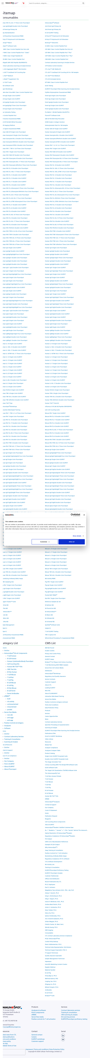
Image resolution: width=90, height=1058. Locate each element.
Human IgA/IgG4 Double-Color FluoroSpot (14, 264)
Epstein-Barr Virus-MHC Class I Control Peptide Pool (16, 92)
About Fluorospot (10, 769)
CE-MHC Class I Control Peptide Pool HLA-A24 (15, 49)
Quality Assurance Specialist (53, 956)
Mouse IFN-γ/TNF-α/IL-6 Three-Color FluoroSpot (15, 449)
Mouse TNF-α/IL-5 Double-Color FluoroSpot (58, 575)
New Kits (47, 690)
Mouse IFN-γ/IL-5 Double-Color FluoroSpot (14, 436)
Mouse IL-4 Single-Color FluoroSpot (56, 559)
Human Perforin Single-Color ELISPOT (12, 390)
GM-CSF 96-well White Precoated (11, 122)
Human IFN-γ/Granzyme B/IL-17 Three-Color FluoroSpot (18, 162)
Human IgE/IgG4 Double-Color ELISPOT (13, 287)
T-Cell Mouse (49, 782)
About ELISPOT (9, 766)
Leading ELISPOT (50, 688)
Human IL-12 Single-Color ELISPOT (11, 357)
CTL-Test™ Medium (7, 76)
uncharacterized (12, 704)
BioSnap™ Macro (6, 43)
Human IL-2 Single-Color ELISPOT (11, 367)
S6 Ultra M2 (4, 621)
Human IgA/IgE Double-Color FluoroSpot (57, 251)
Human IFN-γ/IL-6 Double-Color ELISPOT (57, 221)
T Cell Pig (10, 680)
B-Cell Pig (48, 973)
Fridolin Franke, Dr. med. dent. (54, 924)
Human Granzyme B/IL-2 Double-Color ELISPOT (59, 135)
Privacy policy (6, 1041)
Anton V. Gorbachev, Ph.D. (53, 907)
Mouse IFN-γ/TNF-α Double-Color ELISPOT (57, 439)
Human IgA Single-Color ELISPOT (11, 248)
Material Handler (50, 970)
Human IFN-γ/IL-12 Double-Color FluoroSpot (58, 175)
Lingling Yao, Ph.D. (51, 981)
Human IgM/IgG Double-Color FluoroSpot (14, 337)
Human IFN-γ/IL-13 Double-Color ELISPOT (13, 178)
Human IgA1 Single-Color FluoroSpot (12, 271)
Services (3, 731)
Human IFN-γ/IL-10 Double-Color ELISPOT (57, 165)
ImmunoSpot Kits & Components (15, 653)
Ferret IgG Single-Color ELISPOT (10, 95)
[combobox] (56, 3)
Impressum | (30, 1049)
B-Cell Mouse (49, 793)
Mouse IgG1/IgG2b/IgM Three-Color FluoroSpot (59, 489)
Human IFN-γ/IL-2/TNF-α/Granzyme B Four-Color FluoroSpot (19, 201)
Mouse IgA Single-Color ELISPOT (55, 449)
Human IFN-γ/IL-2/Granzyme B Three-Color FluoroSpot (17, 188)
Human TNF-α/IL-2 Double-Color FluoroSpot (58, 396)
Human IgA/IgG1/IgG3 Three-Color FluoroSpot (59, 258)
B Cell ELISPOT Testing (51, 33)
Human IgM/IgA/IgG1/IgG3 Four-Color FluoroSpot (16, 334)
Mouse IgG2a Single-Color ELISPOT (11, 506)
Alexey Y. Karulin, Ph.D (52, 893)
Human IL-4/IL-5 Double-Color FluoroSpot (13, 380)
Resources (48, 742)
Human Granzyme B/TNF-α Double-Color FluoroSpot (17, 145)
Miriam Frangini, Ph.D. (52, 987)
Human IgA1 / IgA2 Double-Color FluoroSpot (15, 267)
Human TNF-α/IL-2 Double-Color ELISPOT (13, 396)
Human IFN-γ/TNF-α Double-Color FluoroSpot (15, 234)
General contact (37, 1035)
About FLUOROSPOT (51, 693)
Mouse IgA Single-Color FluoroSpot (12, 453)
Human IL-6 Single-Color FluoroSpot (56, 386)
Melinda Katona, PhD (51, 978)
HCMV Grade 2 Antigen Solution (55, 122)
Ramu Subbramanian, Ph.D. (53, 944)
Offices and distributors (52, 879)
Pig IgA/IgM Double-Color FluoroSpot (12, 592)
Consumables (49, 933)
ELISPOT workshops (38, 1039)
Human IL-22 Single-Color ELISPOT (11, 373)
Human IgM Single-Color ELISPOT (55, 327)
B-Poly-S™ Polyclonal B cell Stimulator (13, 39)
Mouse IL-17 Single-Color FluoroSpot (56, 552)
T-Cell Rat (48, 785)
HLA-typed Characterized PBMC (11, 129)
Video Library (49, 739)
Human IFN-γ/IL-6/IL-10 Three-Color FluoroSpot (59, 224)
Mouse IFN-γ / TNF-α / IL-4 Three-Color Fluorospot (16, 413)
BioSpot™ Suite (49, 995)
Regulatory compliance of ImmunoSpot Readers (60, 836)
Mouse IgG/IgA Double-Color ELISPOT (56, 463)
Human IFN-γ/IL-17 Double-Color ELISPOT (13, 181)
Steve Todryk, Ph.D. (51, 910)
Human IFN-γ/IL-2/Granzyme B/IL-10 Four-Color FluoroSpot (62, 188)
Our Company (9, 761)
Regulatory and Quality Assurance (55, 676)
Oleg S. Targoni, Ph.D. (51, 899)
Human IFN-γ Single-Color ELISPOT (55, 148)
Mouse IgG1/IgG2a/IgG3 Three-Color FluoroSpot (59, 476)
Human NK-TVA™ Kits (14, 666)
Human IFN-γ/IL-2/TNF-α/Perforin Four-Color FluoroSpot (61, 201)
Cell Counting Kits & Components (55, 822)
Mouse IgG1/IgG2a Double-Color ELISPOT (57, 469)
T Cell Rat (10, 677)
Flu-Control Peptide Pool (8, 115)
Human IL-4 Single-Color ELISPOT (11, 377)
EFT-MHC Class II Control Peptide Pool (56, 82)
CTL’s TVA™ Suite (6, 82)
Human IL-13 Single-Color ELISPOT (11, 360)
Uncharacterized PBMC (8, 638)
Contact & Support (7, 750)
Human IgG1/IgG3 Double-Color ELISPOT (57, 300)
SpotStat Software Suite (52, 625)
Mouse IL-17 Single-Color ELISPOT (11, 552)
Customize (44, 541)
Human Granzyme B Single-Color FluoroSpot (14, 135)
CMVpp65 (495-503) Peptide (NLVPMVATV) (14, 62)
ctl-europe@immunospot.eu (11, 1027)
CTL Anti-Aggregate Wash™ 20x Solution (13, 69)
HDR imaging (49, 930)
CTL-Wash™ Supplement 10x (10, 79)
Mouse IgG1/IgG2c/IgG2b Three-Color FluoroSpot (60, 496)
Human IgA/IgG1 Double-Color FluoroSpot (14, 258)
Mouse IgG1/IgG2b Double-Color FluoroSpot (58, 482)
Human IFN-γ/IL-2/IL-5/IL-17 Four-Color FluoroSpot (16, 198)
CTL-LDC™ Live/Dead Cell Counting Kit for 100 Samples (61, 72)
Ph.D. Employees (50, 884)
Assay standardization (8, 33)
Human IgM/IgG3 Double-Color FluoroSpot (58, 340)
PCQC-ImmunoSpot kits (52, 938)
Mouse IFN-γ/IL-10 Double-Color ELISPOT (57, 416)
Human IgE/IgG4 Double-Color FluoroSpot (58, 287)
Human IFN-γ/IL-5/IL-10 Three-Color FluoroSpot (59, 218)
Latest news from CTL (9, 1035)
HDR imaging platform (8, 125)
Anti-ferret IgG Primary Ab (53, 26)
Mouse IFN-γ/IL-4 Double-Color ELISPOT (57, 426)
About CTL (48, 685)
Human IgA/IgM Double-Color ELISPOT (56, 264)
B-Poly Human (12, 672)
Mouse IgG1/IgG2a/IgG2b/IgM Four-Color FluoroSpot (17, 476)
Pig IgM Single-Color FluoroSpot (11, 595)
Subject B (48, 628)
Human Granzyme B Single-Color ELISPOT (57, 132)
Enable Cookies (49, 650)
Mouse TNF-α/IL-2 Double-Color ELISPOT (13, 572)
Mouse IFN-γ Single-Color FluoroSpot (12, 416)
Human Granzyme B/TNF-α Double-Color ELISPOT (60, 142)
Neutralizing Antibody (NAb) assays (12, 578)
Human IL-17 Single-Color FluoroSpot (56, 363)
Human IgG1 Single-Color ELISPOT (55, 294)
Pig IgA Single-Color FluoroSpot (11, 588)
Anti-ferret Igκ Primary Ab (9, 29)
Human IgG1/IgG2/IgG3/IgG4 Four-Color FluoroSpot (16, 300)
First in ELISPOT (9, 764)
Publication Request (51, 816)
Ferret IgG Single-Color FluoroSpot (55, 95)
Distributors (48, 671)
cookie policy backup (51, 941)
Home (47, 813)
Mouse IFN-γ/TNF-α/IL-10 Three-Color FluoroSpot (59, 443)
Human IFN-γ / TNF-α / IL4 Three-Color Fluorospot (16, 148)
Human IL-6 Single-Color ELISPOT (11, 386)
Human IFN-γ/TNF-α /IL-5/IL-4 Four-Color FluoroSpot (17, 231)
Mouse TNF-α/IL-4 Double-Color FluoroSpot (14, 575)
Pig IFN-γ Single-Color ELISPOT (54, 582)
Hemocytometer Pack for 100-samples (56, 125)
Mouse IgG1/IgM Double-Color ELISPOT (13, 502)
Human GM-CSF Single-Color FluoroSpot (13, 132)
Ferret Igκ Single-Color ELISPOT (10, 99)
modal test (48, 745)
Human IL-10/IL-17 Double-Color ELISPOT (13, 350)
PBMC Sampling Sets (7, 582)
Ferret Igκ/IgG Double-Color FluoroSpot (13, 102)
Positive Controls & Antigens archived (56, 702)
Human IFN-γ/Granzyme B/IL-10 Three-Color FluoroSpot (61, 158)
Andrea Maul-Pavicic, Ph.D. (53, 904)
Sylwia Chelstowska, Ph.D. (53, 916)
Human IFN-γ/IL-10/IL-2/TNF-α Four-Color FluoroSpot (61, 171)
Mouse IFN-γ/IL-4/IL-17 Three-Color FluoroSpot (59, 430)
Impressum (48, 961)
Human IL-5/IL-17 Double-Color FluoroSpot (58, 383)
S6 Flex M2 (4, 608)
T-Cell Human (49, 779)
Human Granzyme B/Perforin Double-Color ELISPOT (60, 138)
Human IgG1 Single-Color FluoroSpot (12, 297)
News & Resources (6, 745)
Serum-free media (38, 1017)
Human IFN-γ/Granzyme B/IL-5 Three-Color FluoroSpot (61, 162)
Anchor (6, 650)
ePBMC (7, 696)
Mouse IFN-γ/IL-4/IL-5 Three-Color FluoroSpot (15, 433)
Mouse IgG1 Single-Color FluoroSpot (12, 469)
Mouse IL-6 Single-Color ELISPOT (11, 565)
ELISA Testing (49, 85)
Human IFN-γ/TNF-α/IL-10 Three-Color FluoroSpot (16, 238)
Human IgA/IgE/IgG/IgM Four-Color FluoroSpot (15, 254)
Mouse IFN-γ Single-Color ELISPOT (55, 413)
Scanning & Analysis (11, 742)
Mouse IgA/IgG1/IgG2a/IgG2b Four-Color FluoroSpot (17, 456)
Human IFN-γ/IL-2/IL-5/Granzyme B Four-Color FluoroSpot (62, 195)
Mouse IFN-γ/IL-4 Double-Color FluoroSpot (14, 430)
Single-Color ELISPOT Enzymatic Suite (56, 756)
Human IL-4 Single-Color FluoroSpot (56, 377)
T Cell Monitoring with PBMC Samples (56, 665)
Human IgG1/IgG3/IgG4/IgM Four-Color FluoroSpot (16, 307)
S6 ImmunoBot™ (6, 611)
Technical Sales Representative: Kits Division (58, 947)
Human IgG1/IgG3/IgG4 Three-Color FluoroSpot (59, 304)
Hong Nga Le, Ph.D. (51, 976)
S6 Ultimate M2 (49, 618)
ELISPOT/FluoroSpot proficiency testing (74, 1019)
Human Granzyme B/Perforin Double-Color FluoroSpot (17, 142)
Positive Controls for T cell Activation (56, 853)
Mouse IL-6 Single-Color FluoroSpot (56, 565)
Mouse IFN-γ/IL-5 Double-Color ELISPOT (57, 433)
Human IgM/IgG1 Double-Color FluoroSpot (14, 340)
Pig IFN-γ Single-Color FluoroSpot (11, 585)
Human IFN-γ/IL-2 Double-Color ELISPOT (13, 185)
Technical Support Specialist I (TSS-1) (56, 950)
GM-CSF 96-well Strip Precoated (54, 119)
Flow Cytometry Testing (8, 112)
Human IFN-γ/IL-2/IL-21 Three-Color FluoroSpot (59, 191)
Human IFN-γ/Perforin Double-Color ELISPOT (14, 228)
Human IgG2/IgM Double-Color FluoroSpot (14, 317)
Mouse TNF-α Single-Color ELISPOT (11, 568)
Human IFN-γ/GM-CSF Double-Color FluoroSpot (15, 155)
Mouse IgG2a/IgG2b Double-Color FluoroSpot (59, 509)
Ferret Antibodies (13, 693)
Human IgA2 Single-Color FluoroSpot (12, 277)
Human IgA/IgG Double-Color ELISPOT (56, 254)
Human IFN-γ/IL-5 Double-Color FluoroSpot (14, 218)
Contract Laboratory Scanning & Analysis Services (59, 62)
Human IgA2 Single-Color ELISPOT (55, 274)
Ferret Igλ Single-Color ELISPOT (54, 105)
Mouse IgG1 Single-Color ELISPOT (55, 466)
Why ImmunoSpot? (51, 847)
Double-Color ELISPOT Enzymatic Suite (56, 759)
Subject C (4, 631)
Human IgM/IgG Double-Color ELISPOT (56, 334)
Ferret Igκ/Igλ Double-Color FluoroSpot (57, 102)
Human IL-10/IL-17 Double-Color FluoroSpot (58, 350)
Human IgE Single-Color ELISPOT (55, 277)
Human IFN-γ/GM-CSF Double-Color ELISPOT (58, 152)
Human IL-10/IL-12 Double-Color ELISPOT (13, 347)
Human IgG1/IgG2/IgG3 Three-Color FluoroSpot (59, 297)
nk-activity (10, 701)
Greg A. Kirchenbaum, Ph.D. (53, 896)
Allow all (71, 541)
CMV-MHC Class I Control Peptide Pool (56, 59)
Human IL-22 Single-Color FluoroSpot (56, 373)
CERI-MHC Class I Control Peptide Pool (12, 59)
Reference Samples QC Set (53, 601)
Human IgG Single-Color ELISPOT (11, 291)
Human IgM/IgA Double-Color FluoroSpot (57, 330)
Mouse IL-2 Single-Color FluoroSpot (56, 555)
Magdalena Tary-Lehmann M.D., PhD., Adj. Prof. (59, 890)
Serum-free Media (10, 712)
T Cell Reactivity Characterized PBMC (12, 635)
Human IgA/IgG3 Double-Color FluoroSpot (58, 261)
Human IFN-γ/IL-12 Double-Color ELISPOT (13, 175)
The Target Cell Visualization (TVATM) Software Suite (61, 770)
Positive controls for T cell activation (44, 1019)
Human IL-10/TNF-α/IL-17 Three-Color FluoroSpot (16, 353)
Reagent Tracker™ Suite (8, 601)
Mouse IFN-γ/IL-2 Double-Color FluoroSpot (14, 426)
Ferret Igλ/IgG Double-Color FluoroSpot (57, 109)
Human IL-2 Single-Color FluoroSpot (56, 367)
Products (3, 648)
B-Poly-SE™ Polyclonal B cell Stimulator (57, 36)
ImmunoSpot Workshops (9, 406)
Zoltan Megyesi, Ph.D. (51, 921)
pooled (9, 709)
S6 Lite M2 (4, 615)
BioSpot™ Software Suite (9, 46)
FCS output (48, 839)
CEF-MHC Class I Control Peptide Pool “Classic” (15, 52)
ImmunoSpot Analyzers (52, 802)
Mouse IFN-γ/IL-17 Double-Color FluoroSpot (14, 423)
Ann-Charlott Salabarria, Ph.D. (54, 919)
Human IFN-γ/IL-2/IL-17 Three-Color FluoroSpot (15, 23)
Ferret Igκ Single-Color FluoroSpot (55, 99)
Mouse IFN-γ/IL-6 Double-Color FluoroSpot (14, 439)
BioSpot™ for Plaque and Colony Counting (58, 662)
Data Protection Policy (51, 708)
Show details (77, 536)
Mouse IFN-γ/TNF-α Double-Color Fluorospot (14, 443)
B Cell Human (11, 658)
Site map (5, 1043)
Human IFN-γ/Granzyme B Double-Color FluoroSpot (16, 158)
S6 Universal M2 (50, 621)
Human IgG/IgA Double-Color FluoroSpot (13, 294)
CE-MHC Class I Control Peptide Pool (56, 46)
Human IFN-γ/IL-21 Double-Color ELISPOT (13, 205)
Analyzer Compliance (51, 747)
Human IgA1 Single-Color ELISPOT (55, 267)
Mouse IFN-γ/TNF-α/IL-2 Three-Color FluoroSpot (59, 446)
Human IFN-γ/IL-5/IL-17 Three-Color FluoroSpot (15, 221)
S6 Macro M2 (49, 615)
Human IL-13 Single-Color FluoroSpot (56, 360)
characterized (11, 707)
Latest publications (8, 1037)
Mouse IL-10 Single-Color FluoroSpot (56, 549)
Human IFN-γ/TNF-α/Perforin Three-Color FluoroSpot (61, 244)
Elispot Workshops (6, 89)
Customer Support (50, 682)
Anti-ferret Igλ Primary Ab (53, 29)
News (46, 719)
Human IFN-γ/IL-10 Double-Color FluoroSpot (14, 168)
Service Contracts (50, 679)
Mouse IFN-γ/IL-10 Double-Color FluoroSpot (14, 420)
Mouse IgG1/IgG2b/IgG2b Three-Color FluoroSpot (16, 486)
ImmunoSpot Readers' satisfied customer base (59, 827)
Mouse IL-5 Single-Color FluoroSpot (56, 562)
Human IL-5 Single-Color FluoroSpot (12, 383)
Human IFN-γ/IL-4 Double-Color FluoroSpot (58, 211)
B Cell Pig (10, 685)
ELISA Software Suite (7, 85)
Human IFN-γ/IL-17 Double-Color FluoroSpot (58, 181)
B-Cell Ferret (48, 993)
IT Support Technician (51, 953)
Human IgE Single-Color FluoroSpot (12, 281)
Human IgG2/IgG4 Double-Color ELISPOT (57, 314)
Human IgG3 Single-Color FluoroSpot (12, 320)
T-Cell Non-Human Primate (53, 776)
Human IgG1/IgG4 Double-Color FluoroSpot (58, 307)
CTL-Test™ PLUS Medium (52, 76)
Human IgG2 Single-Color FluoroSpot (12, 314)
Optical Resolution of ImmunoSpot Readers (58, 833)
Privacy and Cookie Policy (53, 653)
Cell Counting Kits (13, 664)
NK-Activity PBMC (50, 578)
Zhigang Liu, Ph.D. (50, 984)
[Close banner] (84, 515)
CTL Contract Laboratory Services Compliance (58, 936)
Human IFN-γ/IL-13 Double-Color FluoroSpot (58, 178)
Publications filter (50, 733)
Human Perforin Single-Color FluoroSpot (57, 390)
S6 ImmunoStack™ (50, 611)
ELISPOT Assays (49, 659)
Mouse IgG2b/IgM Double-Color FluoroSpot (14, 26)
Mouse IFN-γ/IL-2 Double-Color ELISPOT (57, 423)
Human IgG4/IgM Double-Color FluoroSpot (14, 327)
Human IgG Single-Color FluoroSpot (56, 291)
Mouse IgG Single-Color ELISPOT (55, 459)
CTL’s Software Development (53, 861)
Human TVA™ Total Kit (52, 403)
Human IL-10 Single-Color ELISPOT (11, 344)
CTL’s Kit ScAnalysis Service (53, 79)
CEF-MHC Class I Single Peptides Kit (11, 56)
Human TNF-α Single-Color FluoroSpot (56, 393)
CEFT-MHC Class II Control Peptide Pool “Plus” (59, 56)
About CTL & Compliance (9, 756)
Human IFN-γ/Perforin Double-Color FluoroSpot (59, 228)
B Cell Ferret (11, 691)
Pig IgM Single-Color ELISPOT (54, 592)
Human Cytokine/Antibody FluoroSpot (20, 661)
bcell (8, 699)
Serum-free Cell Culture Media (54, 668)
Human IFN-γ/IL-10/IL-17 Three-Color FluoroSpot (15, 171)
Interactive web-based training (10, 410)
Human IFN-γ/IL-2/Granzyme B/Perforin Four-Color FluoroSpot (19, 191)
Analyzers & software (39, 1010)
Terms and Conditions (51, 705)
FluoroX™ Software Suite (52, 115)
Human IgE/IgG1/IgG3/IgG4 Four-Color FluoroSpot (16, 284)
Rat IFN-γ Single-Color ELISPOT (10, 598)
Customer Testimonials (51, 876)
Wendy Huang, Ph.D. (51, 927)
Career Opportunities (51, 716)
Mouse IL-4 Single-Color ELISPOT (11, 559)
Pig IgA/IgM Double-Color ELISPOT (55, 588)
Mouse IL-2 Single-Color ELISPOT (11, 555)
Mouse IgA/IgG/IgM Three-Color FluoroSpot (58, 453)
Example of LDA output (52, 844)
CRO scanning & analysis (69, 1015)
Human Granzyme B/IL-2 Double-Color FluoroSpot (16, 138)
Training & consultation (69, 1012)
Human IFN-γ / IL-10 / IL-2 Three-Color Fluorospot (60, 145)
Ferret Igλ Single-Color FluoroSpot (11, 109)
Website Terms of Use (9, 1046)
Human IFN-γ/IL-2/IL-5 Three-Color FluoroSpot (15, 195)
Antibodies (48, 990)
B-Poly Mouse (11, 688)
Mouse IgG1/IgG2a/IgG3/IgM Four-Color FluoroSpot (16, 479)
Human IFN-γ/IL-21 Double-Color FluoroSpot (58, 205)
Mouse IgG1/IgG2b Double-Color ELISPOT (13, 482)
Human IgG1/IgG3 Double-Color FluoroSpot (14, 304)
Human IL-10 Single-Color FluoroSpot (56, 344)
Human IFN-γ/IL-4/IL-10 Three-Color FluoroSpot (15, 214)
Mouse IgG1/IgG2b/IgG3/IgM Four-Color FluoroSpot (16, 489)
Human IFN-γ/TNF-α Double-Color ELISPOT (58, 231)
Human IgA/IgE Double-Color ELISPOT (12, 251)
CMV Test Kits (11, 669)
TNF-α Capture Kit (50, 635)
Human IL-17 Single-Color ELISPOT (11, 363)
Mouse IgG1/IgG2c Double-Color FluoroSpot (14, 496)
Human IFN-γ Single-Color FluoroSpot (12, 152)
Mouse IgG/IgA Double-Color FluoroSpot (13, 466)
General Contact (50, 656)
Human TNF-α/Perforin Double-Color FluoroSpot (59, 400)
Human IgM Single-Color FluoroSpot (12, 330)
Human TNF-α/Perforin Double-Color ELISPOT (15, 400)
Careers (34, 1037)
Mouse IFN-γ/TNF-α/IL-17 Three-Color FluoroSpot (16, 446)
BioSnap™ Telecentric (51, 43)
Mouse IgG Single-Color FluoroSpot (12, 463)
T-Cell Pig (48, 787)
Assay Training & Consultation (54, 850)
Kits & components (38, 1012)
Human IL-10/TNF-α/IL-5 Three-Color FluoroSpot (59, 353)
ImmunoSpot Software (52, 23)
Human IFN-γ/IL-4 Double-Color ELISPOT (13, 211)
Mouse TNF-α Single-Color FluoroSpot (56, 568)
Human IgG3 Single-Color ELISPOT (55, 317)
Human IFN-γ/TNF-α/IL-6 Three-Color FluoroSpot (15, 244)
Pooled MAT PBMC (51, 595)
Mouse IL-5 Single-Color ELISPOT (11, 562)
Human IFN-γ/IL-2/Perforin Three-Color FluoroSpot (60, 198)
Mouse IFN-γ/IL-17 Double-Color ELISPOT (57, 420)
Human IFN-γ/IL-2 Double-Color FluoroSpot (58, 185)
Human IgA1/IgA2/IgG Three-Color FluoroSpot (59, 271)
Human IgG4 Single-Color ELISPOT (11, 324)
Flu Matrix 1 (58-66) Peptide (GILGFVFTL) (57, 112)
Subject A (4, 628)
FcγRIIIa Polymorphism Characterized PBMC (58, 92)
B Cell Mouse (11, 683)
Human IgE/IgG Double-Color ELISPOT (56, 281)
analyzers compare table (52, 750)
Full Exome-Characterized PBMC (11, 119)
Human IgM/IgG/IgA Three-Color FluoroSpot (58, 337)
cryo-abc (10, 715)
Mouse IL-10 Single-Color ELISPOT (11, 549)
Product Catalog (50, 753)
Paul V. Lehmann (50, 887)
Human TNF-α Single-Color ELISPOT (12, 393)
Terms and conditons (9, 1039)
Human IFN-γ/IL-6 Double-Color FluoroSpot (14, 224)
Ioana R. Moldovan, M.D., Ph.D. (54, 901)
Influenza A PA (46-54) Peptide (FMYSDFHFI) (58, 406)
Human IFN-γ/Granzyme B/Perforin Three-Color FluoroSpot (19, 165)
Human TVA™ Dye (6, 403)
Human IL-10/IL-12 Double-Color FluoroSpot (58, 347)
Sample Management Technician (55, 958)
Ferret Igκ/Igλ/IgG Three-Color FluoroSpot (13, 105)
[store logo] (11, 3)
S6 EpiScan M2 (49, 605)
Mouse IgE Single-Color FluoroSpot (12, 459)
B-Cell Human (49, 790)
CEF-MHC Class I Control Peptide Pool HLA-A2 (59, 49)
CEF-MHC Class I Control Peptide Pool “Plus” (58, 52)
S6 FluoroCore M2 (50, 608)
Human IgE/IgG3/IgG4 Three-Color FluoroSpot (59, 284)
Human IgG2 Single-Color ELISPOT (55, 310)
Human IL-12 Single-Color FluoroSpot (56, 357)
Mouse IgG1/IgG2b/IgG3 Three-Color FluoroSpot (59, 486)
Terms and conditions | (41, 1049)
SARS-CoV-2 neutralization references (56, 842)
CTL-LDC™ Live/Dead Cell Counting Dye (13, 72)
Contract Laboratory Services (14, 736)
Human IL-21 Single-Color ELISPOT (11, 370)
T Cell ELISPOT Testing (51, 631)
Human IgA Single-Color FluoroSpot (56, 248)
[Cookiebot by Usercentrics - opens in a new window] (72, 515)
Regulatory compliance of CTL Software (57, 859)
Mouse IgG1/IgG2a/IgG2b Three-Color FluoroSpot (60, 473)
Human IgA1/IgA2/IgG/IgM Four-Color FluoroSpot (16, 274)
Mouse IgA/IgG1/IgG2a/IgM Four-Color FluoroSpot (60, 456)
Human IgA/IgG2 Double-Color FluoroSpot (14, 261)
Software (7, 728)
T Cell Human (11, 656)
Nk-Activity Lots (49, 864)
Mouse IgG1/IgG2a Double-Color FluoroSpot (14, 473)
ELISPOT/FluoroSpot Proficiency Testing (56, 870)
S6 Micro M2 (5, 618)
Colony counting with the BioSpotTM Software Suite (61, 765)
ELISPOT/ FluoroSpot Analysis (53, 873)
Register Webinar (50, 967)
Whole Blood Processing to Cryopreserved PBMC (59, 638)
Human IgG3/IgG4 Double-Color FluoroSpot (58, 320)
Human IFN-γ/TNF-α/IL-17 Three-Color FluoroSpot (60, 238)
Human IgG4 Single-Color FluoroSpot (56, 324)
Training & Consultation (12, 739)
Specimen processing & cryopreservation (57, 725)
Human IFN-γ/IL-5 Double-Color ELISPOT (57, 214)
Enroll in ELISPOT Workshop (53, 736)
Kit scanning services (68, 1017)
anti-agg (10, 720)
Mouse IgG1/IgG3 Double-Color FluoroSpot (58, 499)
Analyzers (7, 726)
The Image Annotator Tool (53, 762)
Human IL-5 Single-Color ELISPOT (55, 380)
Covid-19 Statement (51, 810)
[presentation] (13, 1052)
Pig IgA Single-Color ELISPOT (53, 585)
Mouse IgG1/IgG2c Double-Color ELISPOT (57, 492)
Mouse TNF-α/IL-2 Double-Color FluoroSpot (58, 572)
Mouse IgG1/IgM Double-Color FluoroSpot (58, 502)
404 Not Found (49, 648)
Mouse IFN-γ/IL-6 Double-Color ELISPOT (57, 436)
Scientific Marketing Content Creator (56, 964)
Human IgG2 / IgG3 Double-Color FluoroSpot (15, 310)
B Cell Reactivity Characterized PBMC (12, 36)
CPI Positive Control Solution (53, 66)
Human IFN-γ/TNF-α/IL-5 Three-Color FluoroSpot (59, 241)
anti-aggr (10, 717)
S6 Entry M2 (4, 605)
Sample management (7, 625)
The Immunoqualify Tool (52, 773)
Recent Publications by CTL (53, 881)
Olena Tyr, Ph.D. (50, 913)
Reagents (48, 819)
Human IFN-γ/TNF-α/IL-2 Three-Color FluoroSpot (15, 241)
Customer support (38, 1041)
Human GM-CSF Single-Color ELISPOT (56, 129)
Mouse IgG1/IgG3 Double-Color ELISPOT (13, 499)
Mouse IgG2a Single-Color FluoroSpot (56, 506)
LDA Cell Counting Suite (52, 410)
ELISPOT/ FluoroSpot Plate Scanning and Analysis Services (62, 89)
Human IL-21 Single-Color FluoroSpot (56, 370)
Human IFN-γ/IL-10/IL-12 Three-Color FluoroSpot (59, 168)
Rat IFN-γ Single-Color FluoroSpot (55, 598)
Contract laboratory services (70, 1010)
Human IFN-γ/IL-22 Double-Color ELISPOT (13, 208)
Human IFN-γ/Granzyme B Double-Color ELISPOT (59, 155)
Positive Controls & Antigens (13, 723)
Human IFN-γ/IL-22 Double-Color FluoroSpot (58, 208)
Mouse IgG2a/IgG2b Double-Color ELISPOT (14, 509)
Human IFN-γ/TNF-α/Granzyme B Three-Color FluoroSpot (62, 234)
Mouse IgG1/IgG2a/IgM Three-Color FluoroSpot (59, 479)
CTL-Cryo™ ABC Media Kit (53, 69)
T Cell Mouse (11, 675)
